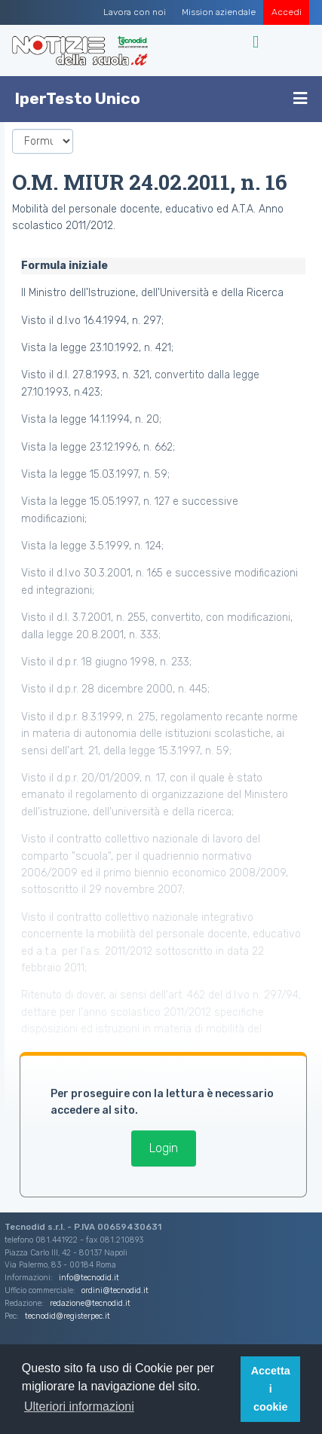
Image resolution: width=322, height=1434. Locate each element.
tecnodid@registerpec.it (67, 1316)
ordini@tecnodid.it (115, 1290)
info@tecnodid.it (89, 1278)
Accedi (286, 12)
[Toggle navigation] (257, 42)
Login (163, 1148)
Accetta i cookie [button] (270, 1389)
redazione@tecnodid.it (90, 1303)
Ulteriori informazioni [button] (79, 1406)
